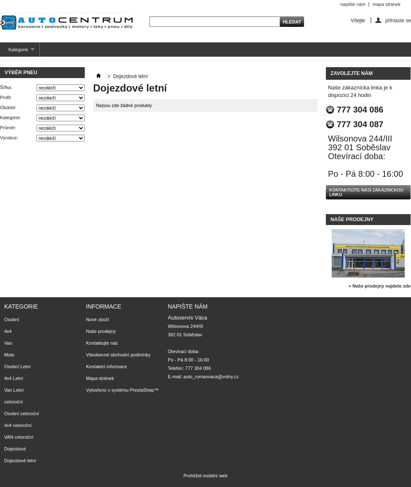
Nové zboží (97, 319)
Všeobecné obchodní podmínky (118, 354)
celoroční (13, 401)
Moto (9, 354)
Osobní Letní (17, 366)
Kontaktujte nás (102, 343)
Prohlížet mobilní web (205, 475)
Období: (8, 107)
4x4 (8, 331)
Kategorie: (10, 117)
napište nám (352, 4)
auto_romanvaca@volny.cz (211, 376)
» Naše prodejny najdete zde (380, 285)
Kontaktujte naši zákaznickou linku (366, 192)
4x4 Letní (13, 378)
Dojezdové (15, 448)
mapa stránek (386, 4)
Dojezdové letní (20, 460)
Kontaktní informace (106, 366)
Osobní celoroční (21, 413)
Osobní (11, 319)
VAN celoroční (19, 437)
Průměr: (8, 127)
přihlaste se (398, 20)
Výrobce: (9, 137)
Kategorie (17, 52)
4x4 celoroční (17, 425)
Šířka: (6, 87)
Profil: (6, 97)
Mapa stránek (100, 378)
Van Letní (13, 390)
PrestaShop (142, 390)
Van (8, 343)
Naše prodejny (352, 220)
